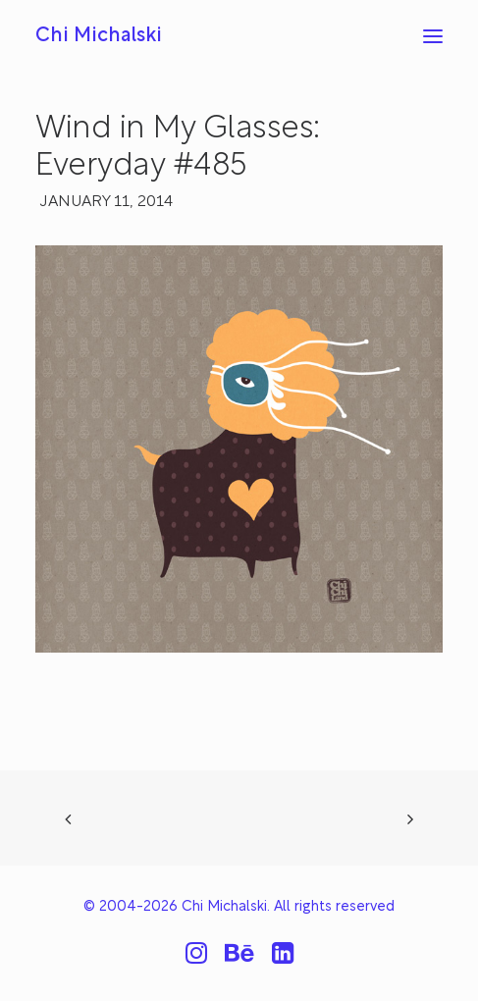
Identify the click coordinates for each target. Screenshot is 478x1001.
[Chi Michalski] (98, 36)
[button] (433, 36)
